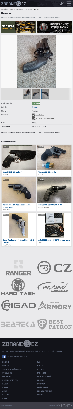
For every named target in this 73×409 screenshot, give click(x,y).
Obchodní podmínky (54, 351)
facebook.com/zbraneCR (17, 356)
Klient (21, 351)
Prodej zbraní (44, 376)
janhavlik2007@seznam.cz (44, 118)
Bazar (11, 9)
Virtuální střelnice (11, 369)
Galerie (5, 395)
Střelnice (7, 373)
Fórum (40, 395)
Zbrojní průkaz (44, 391)
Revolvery (29, 9)
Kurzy (5, 387)
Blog (4, 398)
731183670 (38, 115)
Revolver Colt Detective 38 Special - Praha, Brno (17, 206)
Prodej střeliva (10, 380)
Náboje (5, 365)
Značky (40, 380)
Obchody (6, 376)
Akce (4, 391)
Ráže (39, 362)
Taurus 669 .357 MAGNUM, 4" (50, 205)
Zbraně (5, 362)
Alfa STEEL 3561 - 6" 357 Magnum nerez (54, 240)
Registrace (14, 351)
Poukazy (41, 384)
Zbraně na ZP (20, 9)
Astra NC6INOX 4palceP (12, 172)
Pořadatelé (42, 387)
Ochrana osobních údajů (35, 351)
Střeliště (41, 373)
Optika (40, 369)
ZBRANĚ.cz (4, 9)
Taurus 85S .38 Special (47, 172)
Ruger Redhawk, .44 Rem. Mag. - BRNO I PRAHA (18, 241)
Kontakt (5, 351)
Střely (40, 365)
